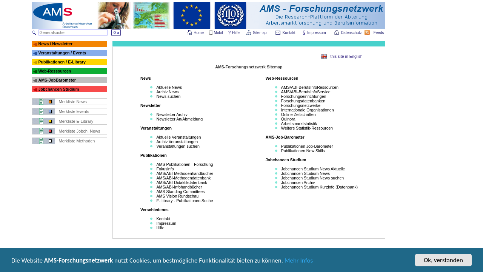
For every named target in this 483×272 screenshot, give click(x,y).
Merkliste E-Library (76, 121)
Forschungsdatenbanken (303, 101)
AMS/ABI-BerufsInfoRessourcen (309, 87)
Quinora (288, 119)
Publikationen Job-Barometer (307, 146)
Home (199, 33)
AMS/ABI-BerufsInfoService (306, 92)
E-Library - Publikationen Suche (184, 200)
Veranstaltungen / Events (62, 53)
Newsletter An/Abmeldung (179, 119)
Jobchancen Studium (58, 89)
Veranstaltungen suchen (177, 146)
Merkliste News (73, 101)
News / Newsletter (55, 44)
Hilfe (236, 33)
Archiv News (167, 92)
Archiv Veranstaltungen (177, 141)
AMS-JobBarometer (56, 80)
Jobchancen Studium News (305, 173)
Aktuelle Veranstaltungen (178, 137)
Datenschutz (352, 33)
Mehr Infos (299, 261)
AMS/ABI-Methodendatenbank (183, 178)
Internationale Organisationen (307, 110)
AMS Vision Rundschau (177, 196)
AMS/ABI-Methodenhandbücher (184, 173)
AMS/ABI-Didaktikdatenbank (181, 182)
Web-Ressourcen (54, 71)
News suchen (168, 96)
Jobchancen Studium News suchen (312, 178)
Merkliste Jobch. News (79, 131)
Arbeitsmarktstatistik (299, 123)
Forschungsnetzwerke (300, 105)
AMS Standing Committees (180, 191)
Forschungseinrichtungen (303, 96)
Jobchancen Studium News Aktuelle (313, 169)
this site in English (347, 56)
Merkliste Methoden (77, 141)
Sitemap (260, 33)
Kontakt (289, 33)
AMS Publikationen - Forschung (184, 164)
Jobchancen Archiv (298, 182)
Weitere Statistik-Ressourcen (307, 128)
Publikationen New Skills (303, 150)
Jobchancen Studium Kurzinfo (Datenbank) (319, 187)
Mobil (218, 33)
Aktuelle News (169, 87)
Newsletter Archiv (171, 114)
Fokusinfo (165, 169)
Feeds (379, 33)
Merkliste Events (74, 111)
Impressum (316, 33)
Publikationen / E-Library (62, 62)
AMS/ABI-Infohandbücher (179, 187)
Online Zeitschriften (298, 114)
